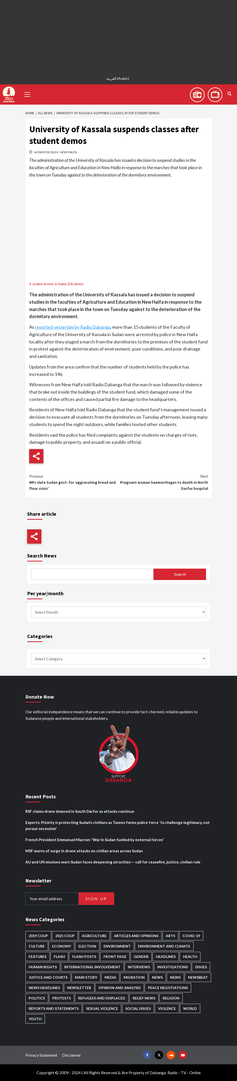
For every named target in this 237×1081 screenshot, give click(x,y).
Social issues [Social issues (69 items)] (138, 1008)
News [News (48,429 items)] (157, 977)
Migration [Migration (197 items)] (134, 977)
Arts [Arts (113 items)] (170, 936)
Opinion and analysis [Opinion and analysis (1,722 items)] (119, 988)
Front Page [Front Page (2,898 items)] (115, 956)
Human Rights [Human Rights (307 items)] (43, 967)
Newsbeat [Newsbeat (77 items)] (198, 977)
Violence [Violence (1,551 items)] (167, 1008)
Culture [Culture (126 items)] (37, 946)
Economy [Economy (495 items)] (61, 946)
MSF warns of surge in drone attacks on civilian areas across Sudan (84, 850)
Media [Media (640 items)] (110, 977)
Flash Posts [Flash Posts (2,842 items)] (84, 956)
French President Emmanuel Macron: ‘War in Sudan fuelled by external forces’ (94, 839)
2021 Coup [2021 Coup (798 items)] (65, 936)
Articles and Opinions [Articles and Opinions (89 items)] (136, 936)
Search (180, 574)
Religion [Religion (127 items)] (171, 998)
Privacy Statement (41, 1055)
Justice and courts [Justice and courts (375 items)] (48, 977)
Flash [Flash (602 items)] (59, 956)
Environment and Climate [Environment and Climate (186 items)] (164, 946)
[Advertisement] (118, 35)
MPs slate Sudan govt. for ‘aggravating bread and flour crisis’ (74, 482)
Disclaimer (71, 1055)
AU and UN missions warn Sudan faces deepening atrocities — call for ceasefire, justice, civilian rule (112, 862)
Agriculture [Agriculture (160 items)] (94, 936)
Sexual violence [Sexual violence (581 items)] (102, 1008)
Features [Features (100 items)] (37, 956)
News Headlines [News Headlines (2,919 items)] (44, 988)
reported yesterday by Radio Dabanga (72, 327)
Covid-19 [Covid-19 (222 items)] (191, 936)
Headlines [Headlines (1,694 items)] (166, 956)
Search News (42, 555)
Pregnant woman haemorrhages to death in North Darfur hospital (163, 482)
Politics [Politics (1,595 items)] (37, 998)
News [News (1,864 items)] (175, 977)
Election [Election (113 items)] (87, 946)
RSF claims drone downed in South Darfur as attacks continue (79, 811)
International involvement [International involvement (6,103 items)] (92, 967)
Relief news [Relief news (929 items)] (144, 998)
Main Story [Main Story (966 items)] (86, 977)
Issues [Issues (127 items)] (201, 967)
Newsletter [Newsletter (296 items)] (79, 988)
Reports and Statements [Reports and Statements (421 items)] (54, 1008)
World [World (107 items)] (190, 1008)
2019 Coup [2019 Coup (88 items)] (38, 936)
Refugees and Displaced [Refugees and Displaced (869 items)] (101, 998)
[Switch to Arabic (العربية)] (118, 78)
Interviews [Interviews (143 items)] (139, 967)
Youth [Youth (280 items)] (35, 1019)
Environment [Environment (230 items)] (117, 946)
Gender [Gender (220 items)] (141, 956)
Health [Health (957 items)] (190, 956)
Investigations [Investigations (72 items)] (172, 967)
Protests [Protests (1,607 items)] (61, 998)
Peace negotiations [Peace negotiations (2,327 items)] (168, 988)
